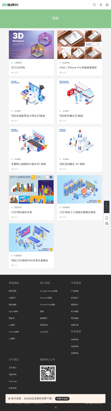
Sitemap (13, 381)
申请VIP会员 (62, 399)
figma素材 (13, 311)
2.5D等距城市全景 (21, 212)
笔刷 (42, 311)
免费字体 (75, 325)
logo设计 (44, 332)
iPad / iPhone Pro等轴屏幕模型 (78, 67)
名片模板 (75, 311)
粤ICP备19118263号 (93, 403)
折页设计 (75, 298)
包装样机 (75, 339)
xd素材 (12, 339)
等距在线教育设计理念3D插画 (28, 116)
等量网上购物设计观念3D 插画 (28, 164)
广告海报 (75, 291)
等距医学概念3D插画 (71, 116)
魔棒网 (10, 4)
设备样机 (66, 63)
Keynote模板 (46, 298)
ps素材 (12, 325)
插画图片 (44, 318)
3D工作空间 (18, 67)
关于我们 (12, 368)
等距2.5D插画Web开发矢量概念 (29, 260)
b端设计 (12, 298)
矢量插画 (66, 207)
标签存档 (12, 388)
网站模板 (12, 305)
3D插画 (17, 111)
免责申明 (12, 374)
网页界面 (12, 291)
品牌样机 (75, 353)
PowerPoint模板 (47, 305)
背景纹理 (18, 207)
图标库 (12, 318)
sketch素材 (14, 332)
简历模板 (75, 318)
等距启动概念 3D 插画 (72, 164)
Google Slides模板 (49, 291)
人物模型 (18, 63)
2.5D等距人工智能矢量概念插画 (77, 212)
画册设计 (75, 305)
